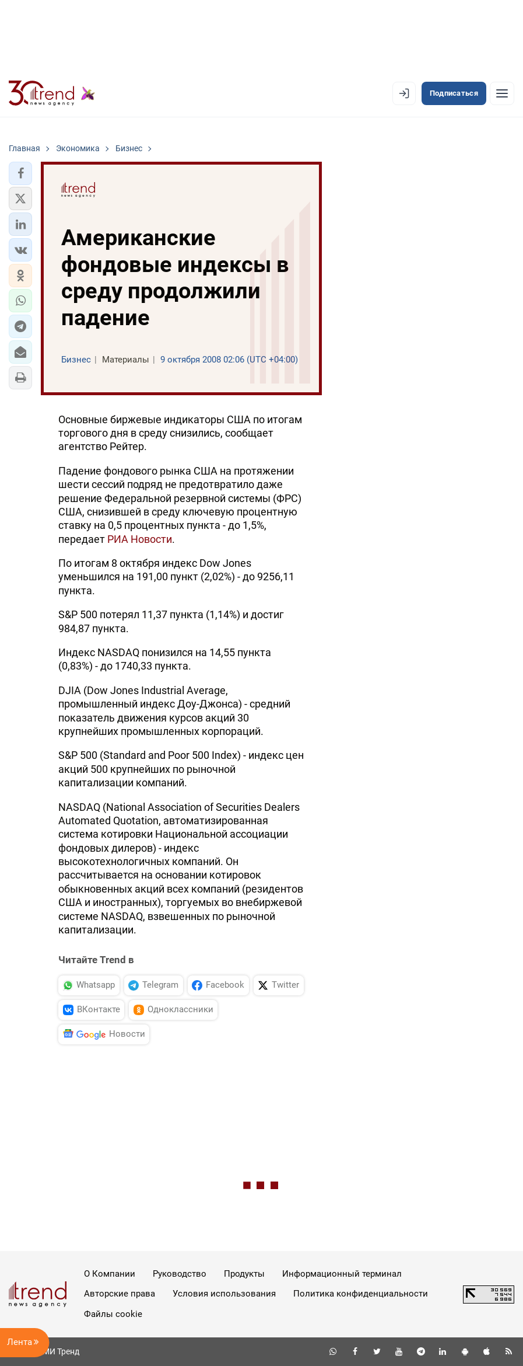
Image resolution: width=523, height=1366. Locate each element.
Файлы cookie (113, 1314)
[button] (20, 173)
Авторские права (119, 1293)
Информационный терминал (342, 1274)
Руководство (179, 1274)
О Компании (109, 1274)
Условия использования (224, 1293)
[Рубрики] (502, 93)
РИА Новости (139, 539)
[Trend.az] (52, 93)
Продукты (244, 1274)
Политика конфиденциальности (360, 1293)
